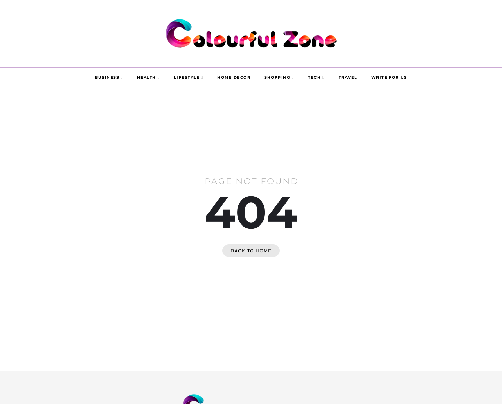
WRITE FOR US (389, 77)
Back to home (251, 250)
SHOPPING (277, 77)
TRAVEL (348, 77)
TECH (314, 77)
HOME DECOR (233, 77)
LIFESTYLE (187, 77)
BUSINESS (107, 77)
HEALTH (146, 77)
